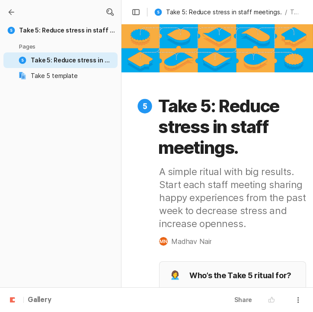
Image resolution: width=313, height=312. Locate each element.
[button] (110, 12)
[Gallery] (11, 12)
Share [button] (243, 299)
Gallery (39, 300)
